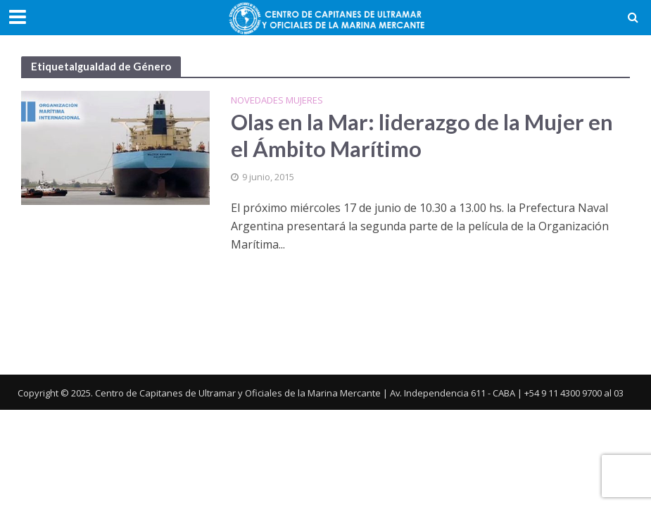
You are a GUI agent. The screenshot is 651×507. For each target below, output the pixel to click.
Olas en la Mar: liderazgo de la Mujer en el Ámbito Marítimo (422, 136)
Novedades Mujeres (277, 101)
